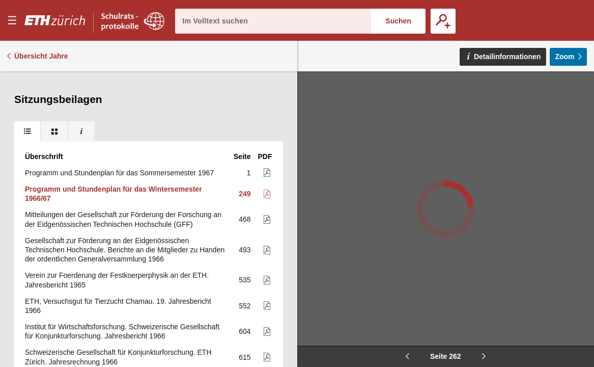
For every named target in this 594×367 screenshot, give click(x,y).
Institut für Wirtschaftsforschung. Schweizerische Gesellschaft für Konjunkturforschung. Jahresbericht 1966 (122, 269)
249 (244, 131)
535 (244, 218)
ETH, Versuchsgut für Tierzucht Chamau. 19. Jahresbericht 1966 (118, 243)
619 (244, 316)
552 (244, 244)
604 (244, 269)
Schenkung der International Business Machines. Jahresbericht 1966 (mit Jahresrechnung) (124, 337)
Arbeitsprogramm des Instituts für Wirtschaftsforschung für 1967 (126, 316)
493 (244, 188)
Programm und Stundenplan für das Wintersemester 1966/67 (113, 131)
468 (244, 157)
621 (244, 337)
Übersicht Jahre (41, 56)
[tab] (27, 81)
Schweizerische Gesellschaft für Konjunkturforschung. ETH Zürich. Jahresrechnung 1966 (118, 294)
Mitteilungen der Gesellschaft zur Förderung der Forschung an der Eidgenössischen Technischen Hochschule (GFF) (123, 157)
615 (244, 295)
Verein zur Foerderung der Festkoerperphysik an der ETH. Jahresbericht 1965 (117, 217)
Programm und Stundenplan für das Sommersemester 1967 (119, 111)
